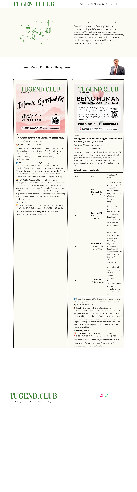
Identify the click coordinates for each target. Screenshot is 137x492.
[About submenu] (120, 4)
